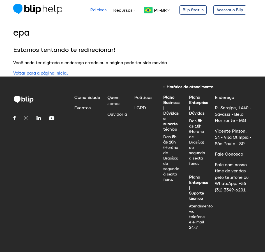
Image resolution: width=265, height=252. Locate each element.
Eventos (82, 107)
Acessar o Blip (229, 9)
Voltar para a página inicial (40, 73)
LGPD (140, 107)
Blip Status (193, 9)
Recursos (125, 10)
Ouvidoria (117, 114)
